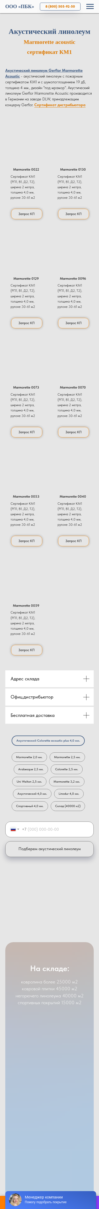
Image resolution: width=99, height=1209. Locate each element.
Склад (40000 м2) (68, 806)
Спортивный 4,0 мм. (30, 806)
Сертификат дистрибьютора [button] (60, 105)
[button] (26, 141)
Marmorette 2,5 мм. (67, 757)
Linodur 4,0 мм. (69, 793)
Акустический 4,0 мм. (32, 793)
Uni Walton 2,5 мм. (29, 781)
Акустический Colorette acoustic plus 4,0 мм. (48, 740)
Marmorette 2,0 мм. (29, 757)
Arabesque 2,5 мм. (31, 769)
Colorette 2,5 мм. (66, 769)
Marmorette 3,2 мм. (67, 781)
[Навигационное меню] (90, 6)
